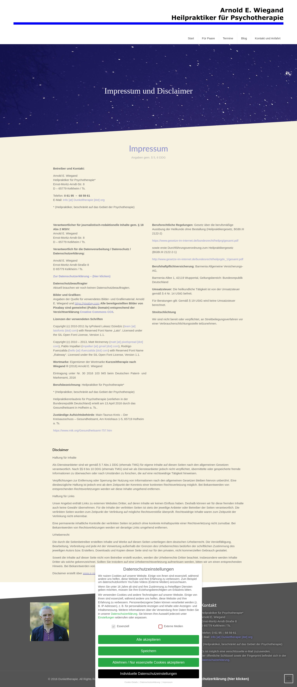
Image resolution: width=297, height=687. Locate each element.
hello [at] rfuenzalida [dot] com (85, 350)
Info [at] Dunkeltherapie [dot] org (80, 199)
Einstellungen (106, 614)
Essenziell (120, 623)
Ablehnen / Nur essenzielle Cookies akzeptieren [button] (149, 660)
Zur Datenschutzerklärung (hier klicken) (216, 679)
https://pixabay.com (84, 303)
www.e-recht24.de (94, 573)
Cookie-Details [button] (131, 679)
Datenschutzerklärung (124, 611)
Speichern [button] (148, 648)
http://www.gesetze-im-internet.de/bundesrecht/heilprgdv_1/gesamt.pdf (194, 259)
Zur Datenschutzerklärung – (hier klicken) (78, 276)
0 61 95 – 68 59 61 (224, 632)
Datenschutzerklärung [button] (150, 679)
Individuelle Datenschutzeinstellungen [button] (148, 671)
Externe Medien (170, 623)
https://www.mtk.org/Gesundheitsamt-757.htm (79, 430)
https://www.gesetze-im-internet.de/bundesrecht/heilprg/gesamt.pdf (192, 240)
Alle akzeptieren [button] (148, 637)
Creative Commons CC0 (93, 311)
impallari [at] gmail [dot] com (97, 346)
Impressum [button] (167, 679)
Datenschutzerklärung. (215, 659)
